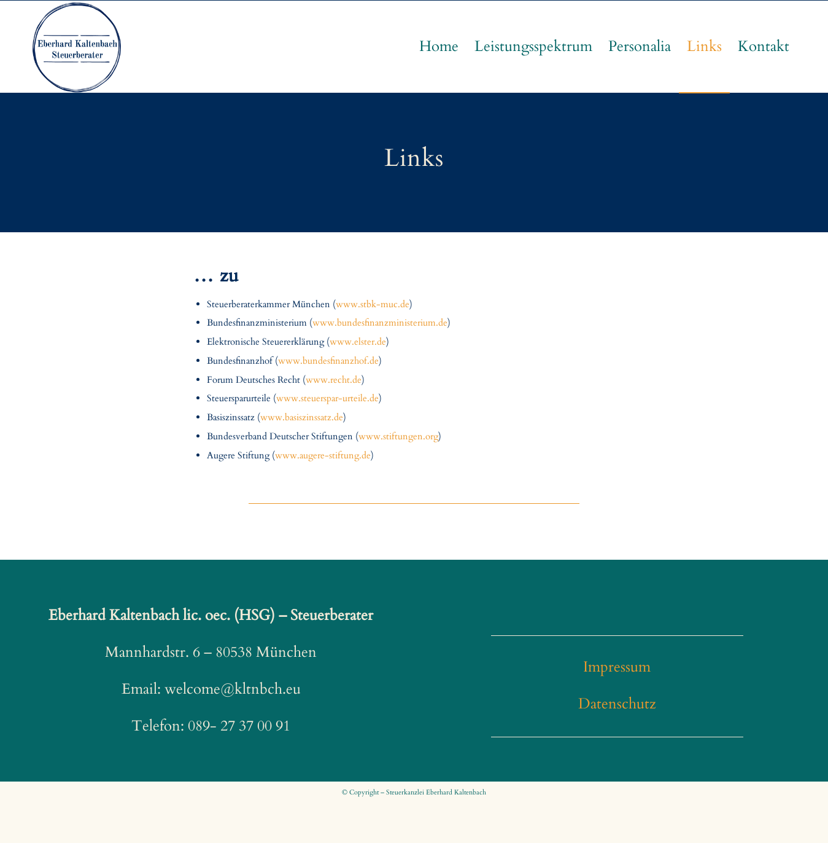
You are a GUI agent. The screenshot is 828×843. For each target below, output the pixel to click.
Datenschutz (617, 704)
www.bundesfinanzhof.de (328, 361)
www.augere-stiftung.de (323, 455)
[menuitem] (438, 47)
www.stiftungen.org (398, 436)
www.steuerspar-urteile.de (327, 398)
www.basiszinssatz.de (301, 417)
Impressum (617, 667)
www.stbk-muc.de (372, 304)
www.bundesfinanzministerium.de (379, 322)
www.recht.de (334, 380)
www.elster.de (358, 341)
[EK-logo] (77, 47)
